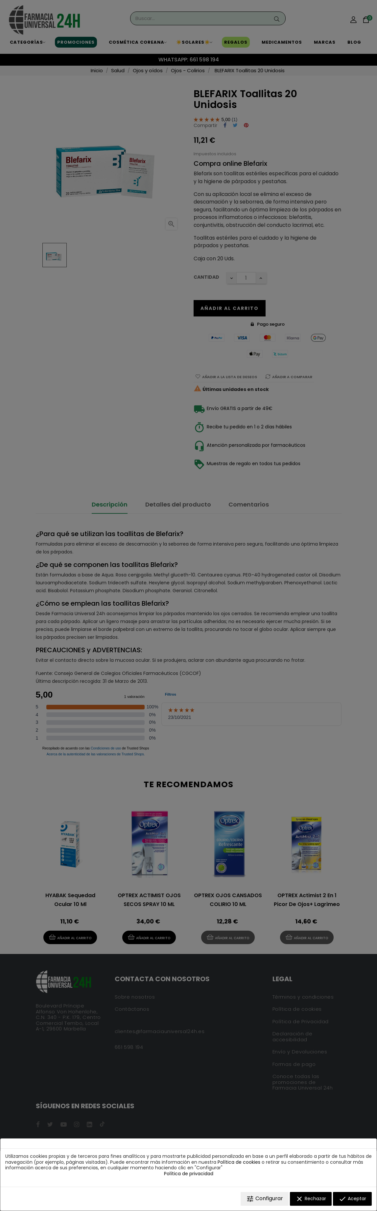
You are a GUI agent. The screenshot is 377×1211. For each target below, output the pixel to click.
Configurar (264, 1199)
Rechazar (310, 1199)
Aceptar (352, 1199)
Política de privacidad (188, 1173)
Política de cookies (239, 1162)
